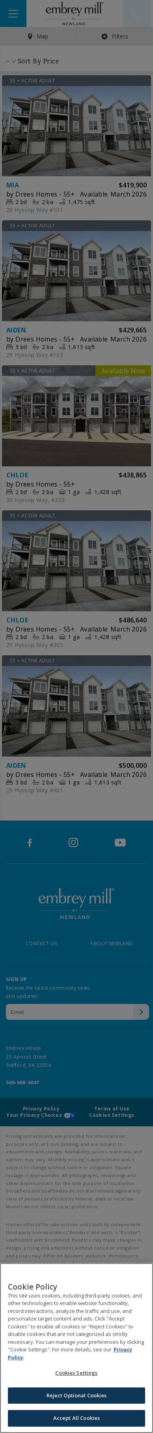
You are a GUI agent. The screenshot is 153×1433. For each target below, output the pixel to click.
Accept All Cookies (76, 1419)
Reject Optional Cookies (77, 1396)
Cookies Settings (76, 1374)
